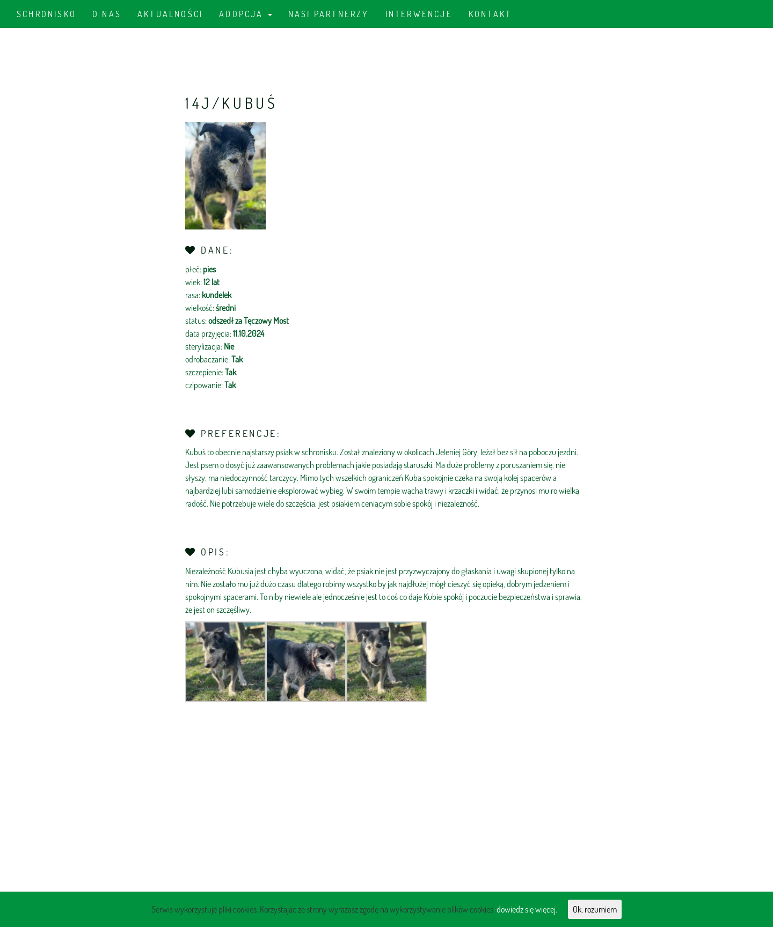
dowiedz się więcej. (527, 909)
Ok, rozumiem (595, 909)
